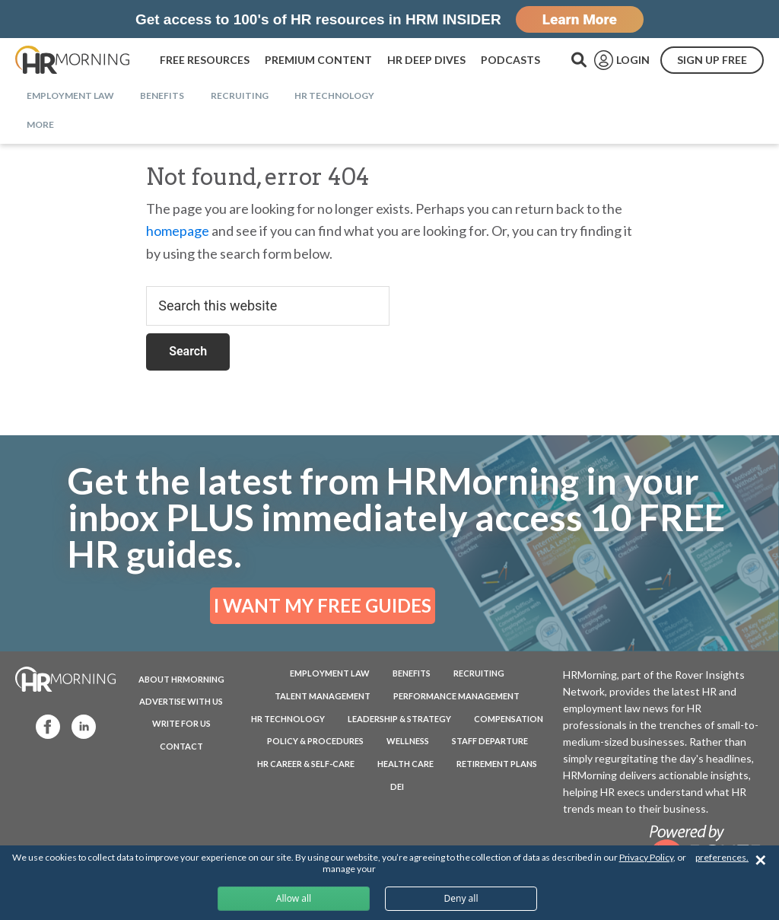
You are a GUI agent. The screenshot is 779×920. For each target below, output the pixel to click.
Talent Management (322, 696)
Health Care (405, 764)
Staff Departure (490, 741)
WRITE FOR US (181, 723)
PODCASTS (510, 59)
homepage (177, 230)
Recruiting (478, 673)
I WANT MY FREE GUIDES (322, 605)
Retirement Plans (496, 764)
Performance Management (456, 696)
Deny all (461, 898)
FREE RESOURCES (205, 59)
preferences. (722, 857)
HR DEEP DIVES (426, 59)
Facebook (41, 726)
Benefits (412, 673)
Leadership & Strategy (399, 719)
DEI (397, 786)
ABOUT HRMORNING (181, 679)
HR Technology (288, 719)
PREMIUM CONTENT (318, 59)
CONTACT (181, 746)
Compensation (508, 719)
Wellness (407, 741)
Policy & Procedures (315, 741)
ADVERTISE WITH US (181, 701)
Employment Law (330, 673)
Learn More (579, 19)
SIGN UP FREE (712, 59)
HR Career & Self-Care (306, 764)
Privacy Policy (646, 857)
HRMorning (72, 60)
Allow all (293, 898)
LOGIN (633, 59)
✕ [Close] (760, 860)
